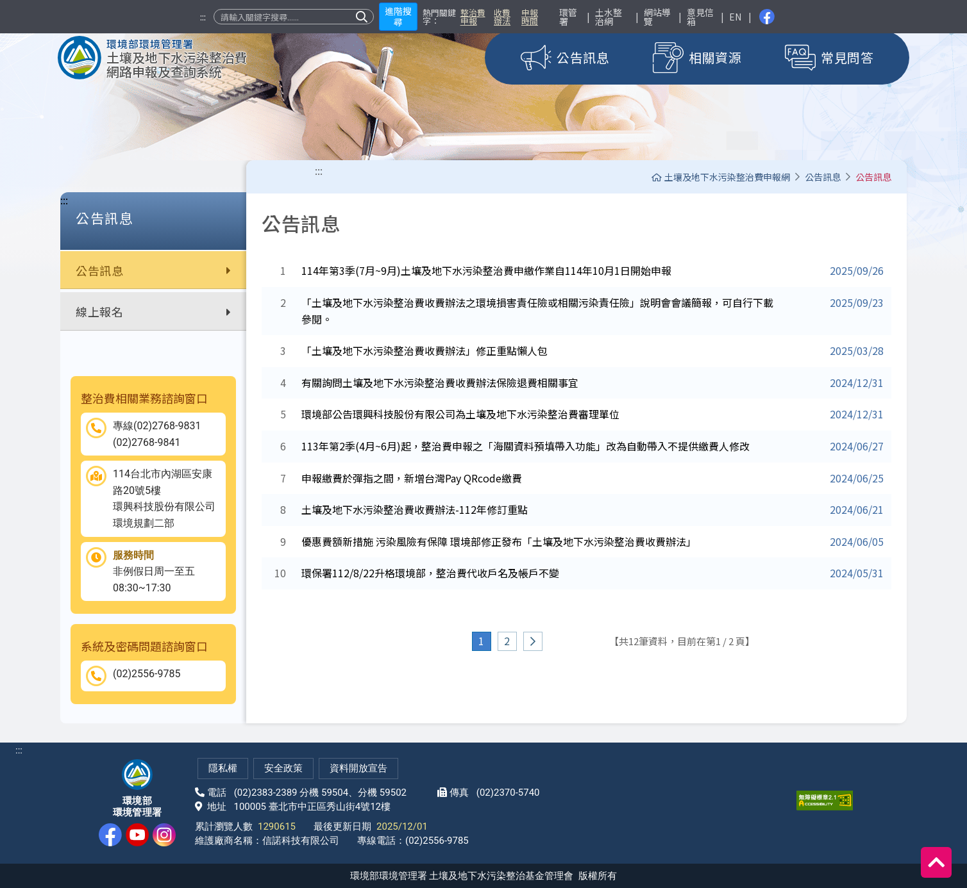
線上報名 (153, 311)
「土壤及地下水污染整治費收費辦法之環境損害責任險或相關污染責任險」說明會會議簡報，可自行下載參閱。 (537, 311)
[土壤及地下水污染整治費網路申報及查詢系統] (153, 58)
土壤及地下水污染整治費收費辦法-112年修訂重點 (414, 509)
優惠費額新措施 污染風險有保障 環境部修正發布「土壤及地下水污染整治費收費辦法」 (498, 541)
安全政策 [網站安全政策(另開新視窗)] (283, 768)
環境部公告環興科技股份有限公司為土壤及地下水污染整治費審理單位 (460, 414)
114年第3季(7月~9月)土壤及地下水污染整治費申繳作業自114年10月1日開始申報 (486, 270)
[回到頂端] (936, 862)
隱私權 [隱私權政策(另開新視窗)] (222, 768)
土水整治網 (608, 17)
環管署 (568, 17)
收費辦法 (502, 16)
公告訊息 (153, 270)
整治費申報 (472, 16)
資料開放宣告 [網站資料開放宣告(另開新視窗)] (358, 768)
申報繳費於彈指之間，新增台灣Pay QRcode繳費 (411, 478)
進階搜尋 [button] (398, 16)
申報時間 (529, 16)
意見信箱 (700, 17)
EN (735, 16)
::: (203, 16)
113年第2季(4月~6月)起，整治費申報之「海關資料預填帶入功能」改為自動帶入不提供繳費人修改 (525, 446)
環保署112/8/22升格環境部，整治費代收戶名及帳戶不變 (430, 572)
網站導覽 (657, 17)
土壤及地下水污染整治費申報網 (721, 176)
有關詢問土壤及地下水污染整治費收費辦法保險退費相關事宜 (439, 382)
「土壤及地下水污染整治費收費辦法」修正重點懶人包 (424, 350)
